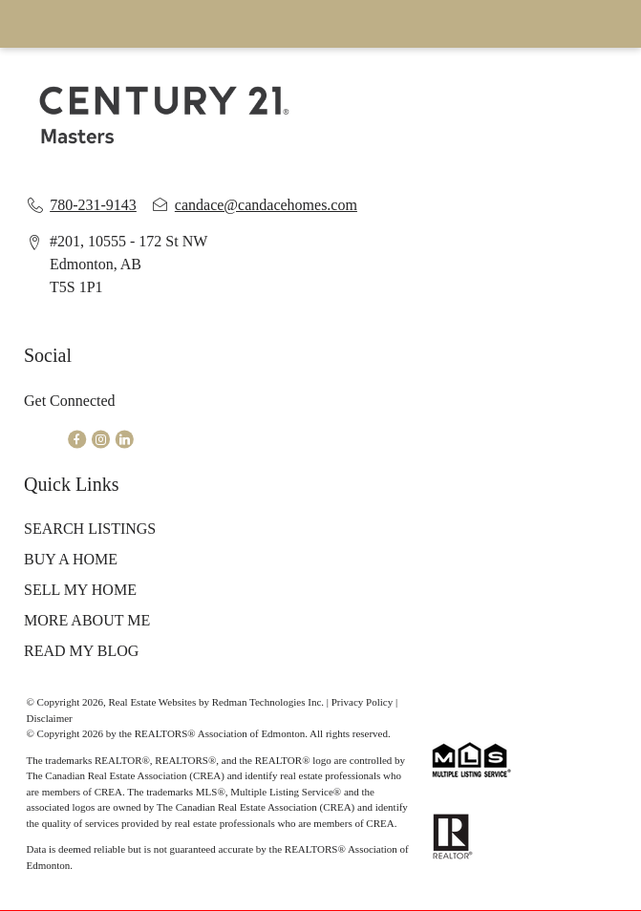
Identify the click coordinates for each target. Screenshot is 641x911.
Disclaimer (50, 718)
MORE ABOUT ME (87, 620)
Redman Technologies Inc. (269, 702)
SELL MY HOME (80, 590)
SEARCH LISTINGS (90, 528)
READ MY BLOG (81, 651)
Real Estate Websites (153, 702)
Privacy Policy (362, 702)
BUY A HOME (71, 559)
